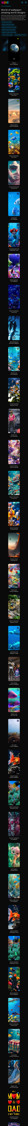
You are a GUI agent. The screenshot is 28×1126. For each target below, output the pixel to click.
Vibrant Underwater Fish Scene (14, 94)
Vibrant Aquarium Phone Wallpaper (14, 993)
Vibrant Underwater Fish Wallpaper (14, 900)
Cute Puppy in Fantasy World (14, 869)
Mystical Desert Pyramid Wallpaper (14, 125)
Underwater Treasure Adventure (14, 1055)
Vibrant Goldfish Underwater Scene (14, 931)
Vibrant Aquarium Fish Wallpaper (14, 280)
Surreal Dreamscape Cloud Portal (14, 187)
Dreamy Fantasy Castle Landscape (14, 466)
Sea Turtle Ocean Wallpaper (14, 745)
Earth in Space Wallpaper (14, 63)
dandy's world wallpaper (9, 32)
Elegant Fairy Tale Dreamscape (14, 1086)
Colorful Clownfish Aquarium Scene (14, 404)
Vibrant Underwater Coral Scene (14, 311)
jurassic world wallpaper (9, 27)
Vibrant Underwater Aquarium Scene (14, 621)
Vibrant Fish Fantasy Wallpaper (14, 590)
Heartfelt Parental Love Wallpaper (14, 1117)
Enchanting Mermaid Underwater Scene (14, 249)
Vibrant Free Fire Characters (14, 435)
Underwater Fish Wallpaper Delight (14, 652)
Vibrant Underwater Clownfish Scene (14, 807)
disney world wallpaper (8, 29)
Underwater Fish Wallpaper (14, 218)
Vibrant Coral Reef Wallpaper (14, 373)
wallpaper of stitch (20, 35)
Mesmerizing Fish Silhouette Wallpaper (14, 342)
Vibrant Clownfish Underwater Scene (14, 962)
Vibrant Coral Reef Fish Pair (14, 714)
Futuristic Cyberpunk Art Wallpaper (14, 838)
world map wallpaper (8, 24)
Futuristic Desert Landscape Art (14, 559)
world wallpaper (6, 22)
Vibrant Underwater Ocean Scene (14, 1024)
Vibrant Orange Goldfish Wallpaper (14, 776)
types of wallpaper (7, 35)
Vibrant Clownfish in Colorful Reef (14, 528)
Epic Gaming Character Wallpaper (14, 683)
